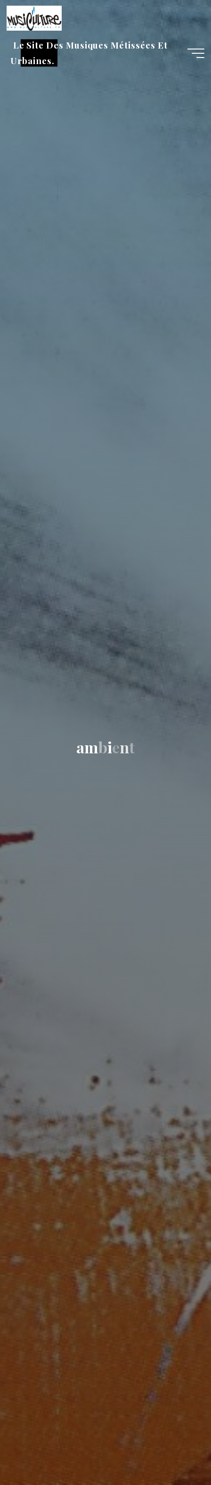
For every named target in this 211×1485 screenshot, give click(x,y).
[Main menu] (195, 53)
